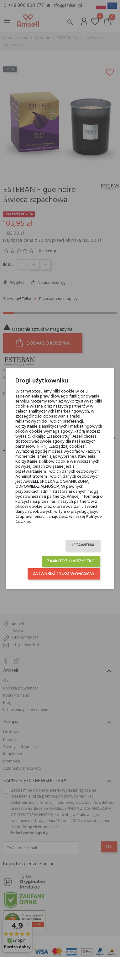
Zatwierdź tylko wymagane (64, 573)
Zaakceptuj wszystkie (71, 561)
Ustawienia (82, 545)
